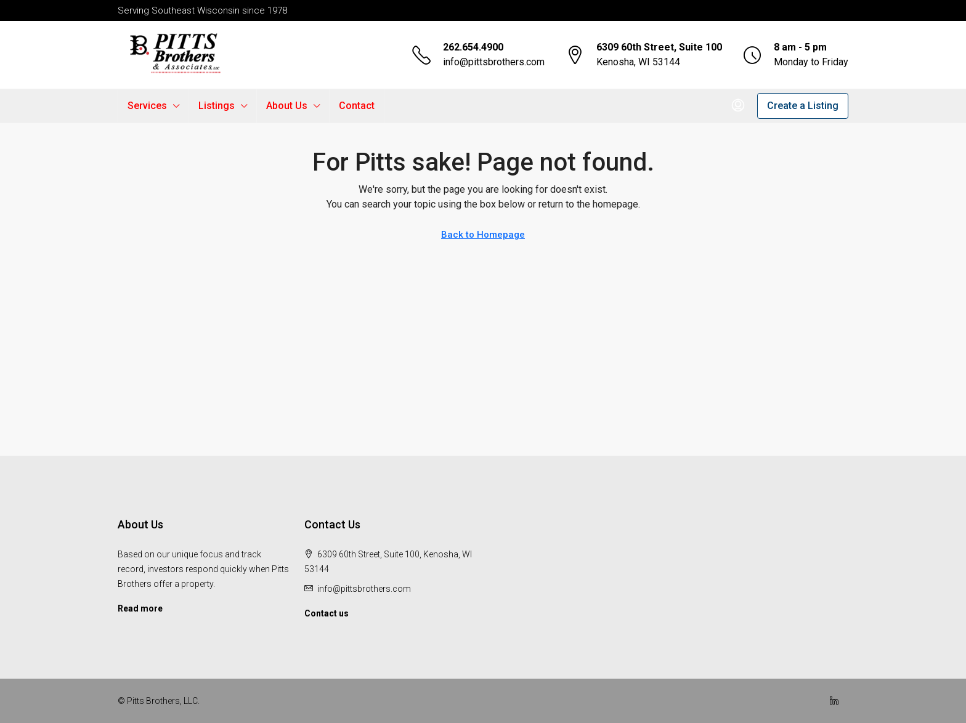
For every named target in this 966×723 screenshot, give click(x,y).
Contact (357, 105)
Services (147, 105)
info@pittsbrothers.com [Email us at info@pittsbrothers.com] (364, 589)
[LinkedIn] (836, 701)
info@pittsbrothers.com (494, 62)
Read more (140, 608)
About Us (286, 105)
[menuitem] (738, 106)
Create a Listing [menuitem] (802, 105)
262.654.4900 (473, 47)
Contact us (326, 613)
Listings (216, 105)
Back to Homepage (483, 234)
